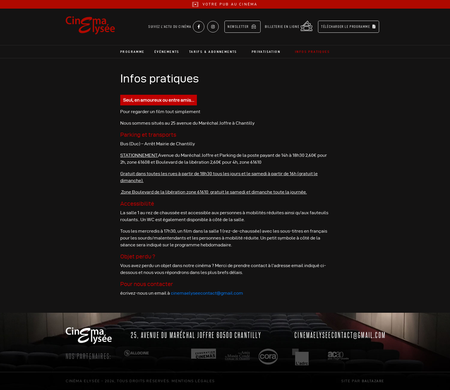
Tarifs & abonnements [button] (213, 51)
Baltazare (373, 381)
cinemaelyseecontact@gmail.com (207, 293)
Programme (132, 51)
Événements (166, 51)
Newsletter (242, 26)
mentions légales (193, 381)
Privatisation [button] (266, 51)
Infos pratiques (312, 51)
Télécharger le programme (348, 26)
